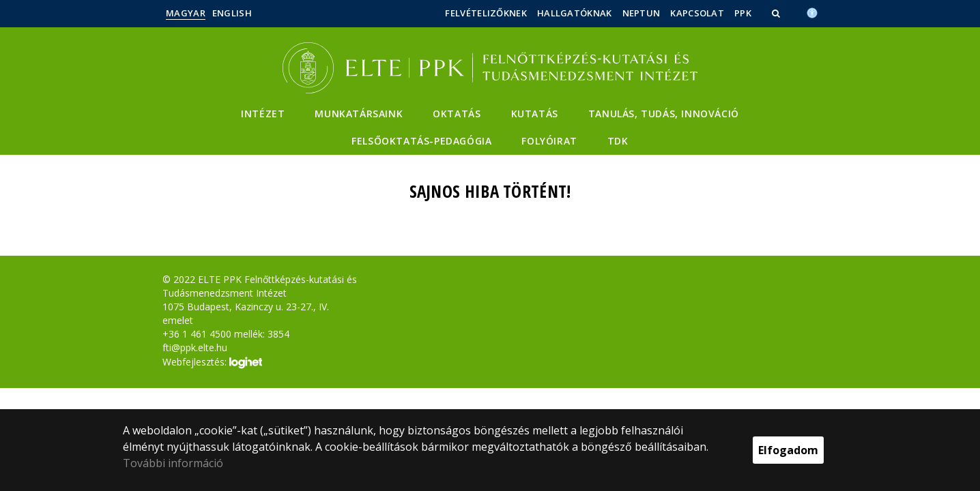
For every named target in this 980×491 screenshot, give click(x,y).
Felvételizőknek (486, 13)
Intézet (263, 113)
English (232, 13)
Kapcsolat (697, 13)
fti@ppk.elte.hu (194, 347)
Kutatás (534, 113)
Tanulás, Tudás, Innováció (663, 113)
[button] (777, 13)
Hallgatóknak (574, 13)
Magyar (185, 13)
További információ (173, 463)
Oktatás (456, 113)
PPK (742, 13)
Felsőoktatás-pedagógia (421, 140)
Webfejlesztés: (212, 363)
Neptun (641, 13)
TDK (618, 140)
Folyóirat (549, 140)
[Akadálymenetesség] (812, 11)
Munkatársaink (359, 113)
